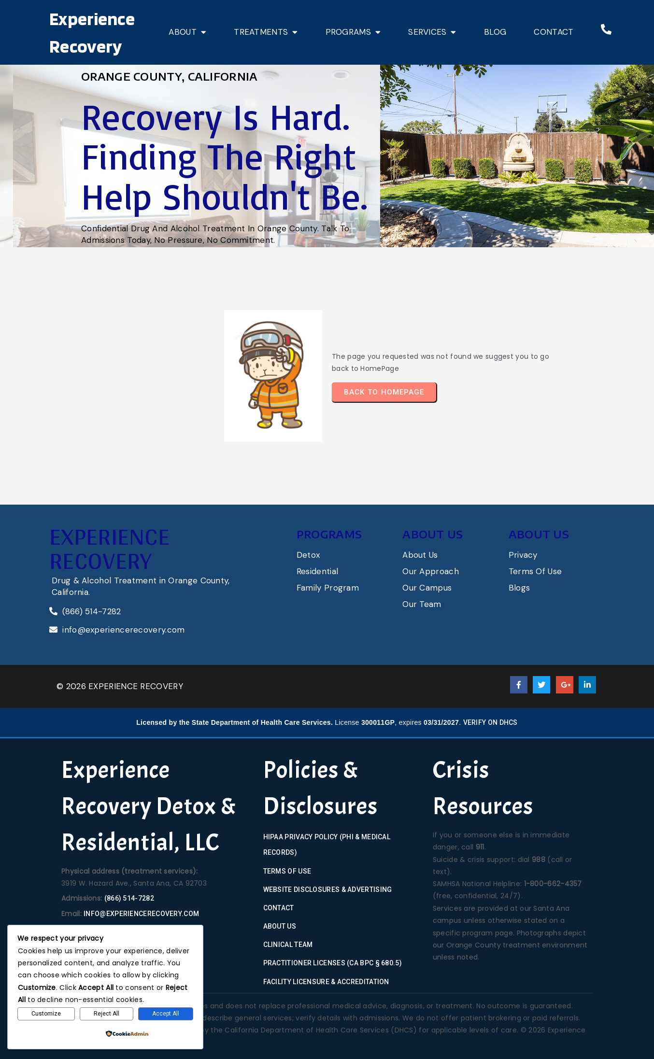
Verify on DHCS (490, 722)
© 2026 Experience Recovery (120, 686)
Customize (46, 1013)
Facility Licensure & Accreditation (326, 982)
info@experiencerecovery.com (141, 914)
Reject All (106, 1013)
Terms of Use (287, 871)
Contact (278, 908)
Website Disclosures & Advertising (327, 889)
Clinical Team (288, 944)
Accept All (165, 1013)
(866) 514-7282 (129, 898)
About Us (279, 926)
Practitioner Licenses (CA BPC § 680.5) (332, 963)
